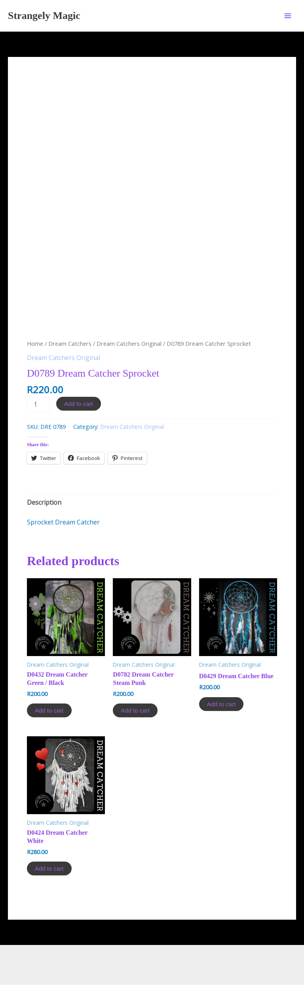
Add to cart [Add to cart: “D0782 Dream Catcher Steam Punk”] (135, 670)
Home (35, 303)
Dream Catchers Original (129, 303)
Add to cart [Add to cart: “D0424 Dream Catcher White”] (49, 828)
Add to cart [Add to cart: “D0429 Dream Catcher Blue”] (221, 663)
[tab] (44, 462)
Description (44, 462)
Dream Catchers (69, 303)
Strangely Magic (44, 15)
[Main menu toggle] (287, 15)
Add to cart (78, 363)
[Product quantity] (38, 364)
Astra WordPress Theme (224, 957)
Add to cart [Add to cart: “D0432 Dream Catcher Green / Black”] (49, 670)
